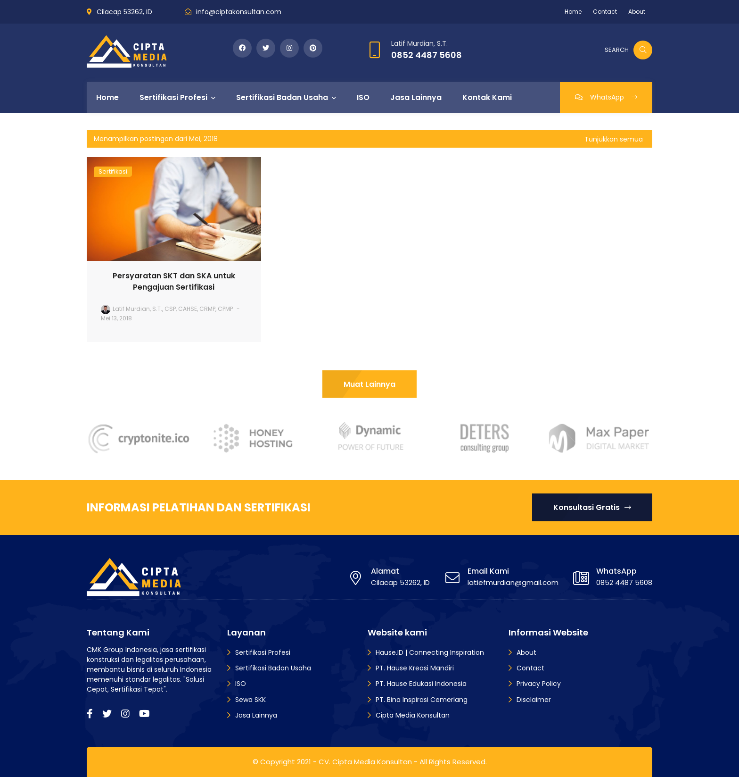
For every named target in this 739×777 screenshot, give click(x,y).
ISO (240, 683)
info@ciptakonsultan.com (238, 12)
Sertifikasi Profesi (262, 652)
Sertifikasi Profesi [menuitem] (173, 97)
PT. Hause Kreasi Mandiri (415, 668)
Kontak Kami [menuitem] (487, 97)
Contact (605, 12)
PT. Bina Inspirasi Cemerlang (422, 699)
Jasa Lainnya (256, 715)
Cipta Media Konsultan (413, 715)
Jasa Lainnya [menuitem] (416, 97)
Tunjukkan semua (613, 139)
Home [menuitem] (107, 97)
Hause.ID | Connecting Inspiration (430, 652)
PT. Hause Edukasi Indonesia (421, 683)
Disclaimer (534, 699)
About (636, 12)
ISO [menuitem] (363, 97)
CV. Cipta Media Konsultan (365, 762)
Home (573, 12)
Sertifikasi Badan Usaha (273, 668)
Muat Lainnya (369, 384)
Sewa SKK (250, 699)
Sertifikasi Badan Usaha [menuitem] (282, 97)
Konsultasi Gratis (592, 507)
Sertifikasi (113, 171)
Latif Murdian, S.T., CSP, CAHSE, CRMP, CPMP (173, 309)
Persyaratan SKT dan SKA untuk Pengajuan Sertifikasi (174, 281)
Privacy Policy (539, 683)
